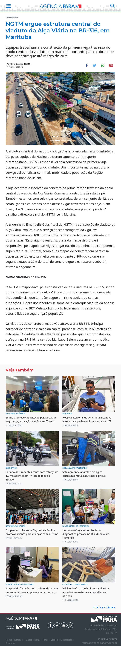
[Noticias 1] (52, 140)
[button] (8, 6)
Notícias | (19, 639)
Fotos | (47, 639)
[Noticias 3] (63, 140)
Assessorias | (67, 639)
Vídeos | (55, 639)
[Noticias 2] (57, 140)
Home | (10, 639)
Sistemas (10, 643)
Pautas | (30, 639)
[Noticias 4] (69, 140)
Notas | (38, 639)
